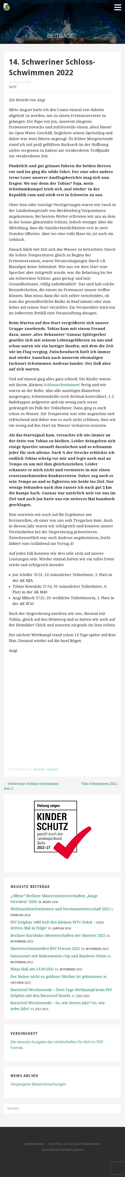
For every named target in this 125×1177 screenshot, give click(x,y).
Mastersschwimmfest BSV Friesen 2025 (45, 948)
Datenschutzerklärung (62, 1149)
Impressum (34, 1144)
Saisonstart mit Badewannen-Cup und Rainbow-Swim (58, 956)
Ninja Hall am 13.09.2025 (32, 969)
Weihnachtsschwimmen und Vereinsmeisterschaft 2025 (60, 909)
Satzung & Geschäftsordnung (74, 1144)
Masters (52, 769)
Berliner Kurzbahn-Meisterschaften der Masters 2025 (57, 935)
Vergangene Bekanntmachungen (38, 1084)
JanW (13, 86)
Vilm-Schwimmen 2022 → (101, 784)
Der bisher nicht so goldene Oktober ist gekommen (56, 976)
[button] (119, 7)
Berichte (40, 769)
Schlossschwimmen (61, 385)
